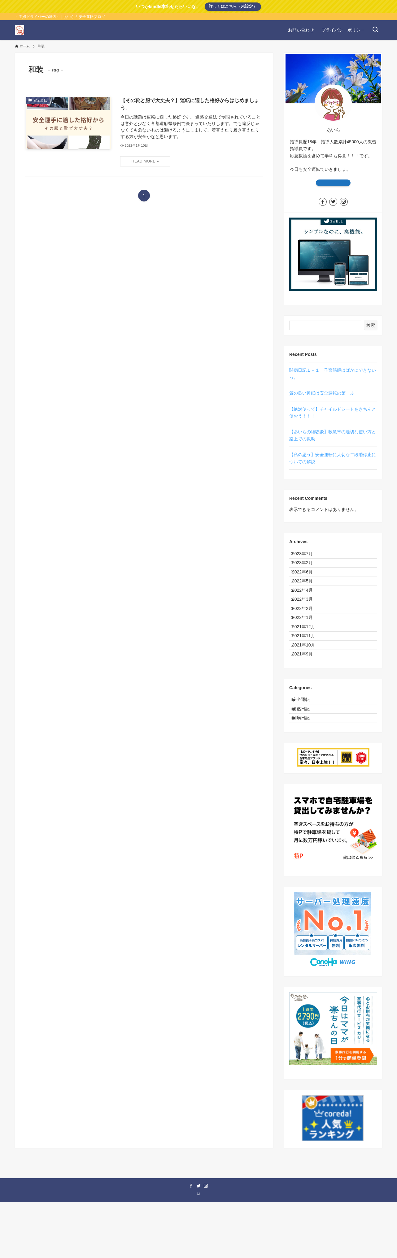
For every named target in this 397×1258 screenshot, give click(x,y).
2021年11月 (307, 671)
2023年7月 (306, 555)
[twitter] (333, 202)
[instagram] (344, 202)
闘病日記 (305, 771)
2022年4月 (306, 606)
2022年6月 (306, 581)
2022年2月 (306, 632)
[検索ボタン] (375, 30)
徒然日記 (305, 759)
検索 (370, 325)
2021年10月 (307, 684)
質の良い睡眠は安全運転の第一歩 (321, 393)
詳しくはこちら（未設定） (233, 6)
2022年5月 (306, 593)
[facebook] (323, 202)
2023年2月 (306, 568)
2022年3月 (306, 619)
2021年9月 (306, 696)
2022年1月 (306, 645)
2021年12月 (307, 658)
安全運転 (305, 746)
